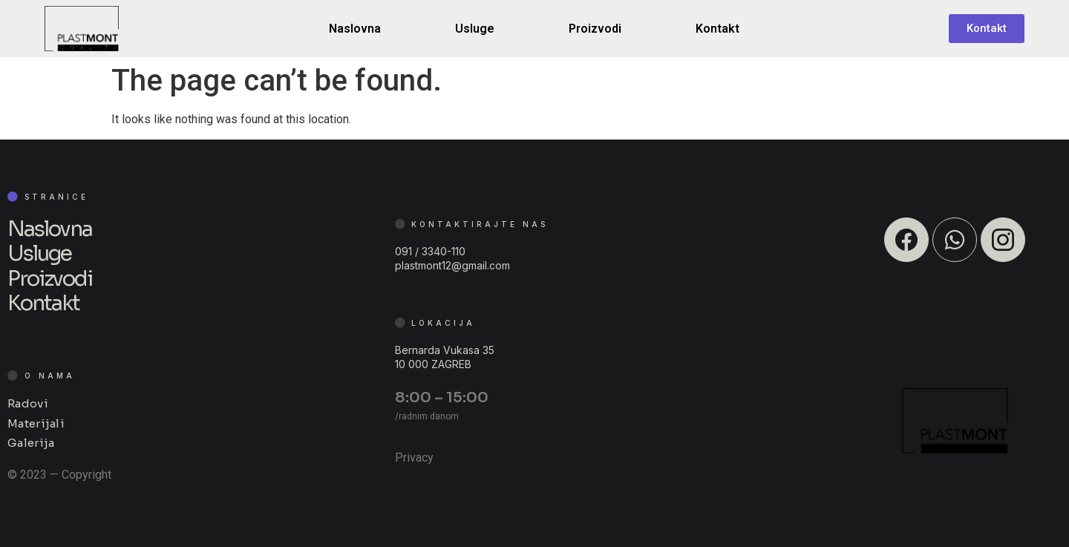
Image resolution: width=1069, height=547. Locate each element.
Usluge (474, 29)
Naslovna (355, 29)
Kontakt (717, 29)
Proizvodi (595, 29)
